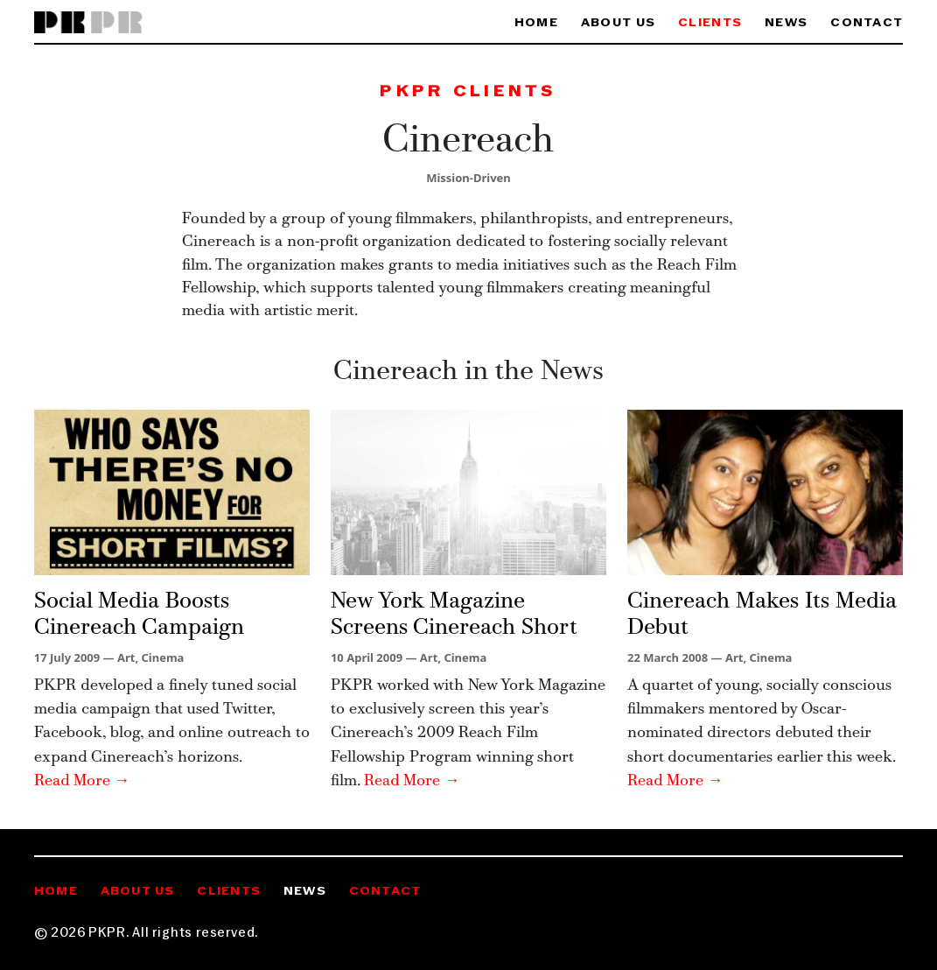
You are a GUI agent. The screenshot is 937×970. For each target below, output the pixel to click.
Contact (866, 23)
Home (536, 23)
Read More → (82, 781)
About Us (618, 23)
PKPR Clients (468, 92)
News (786, 23)
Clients (710, 23)
